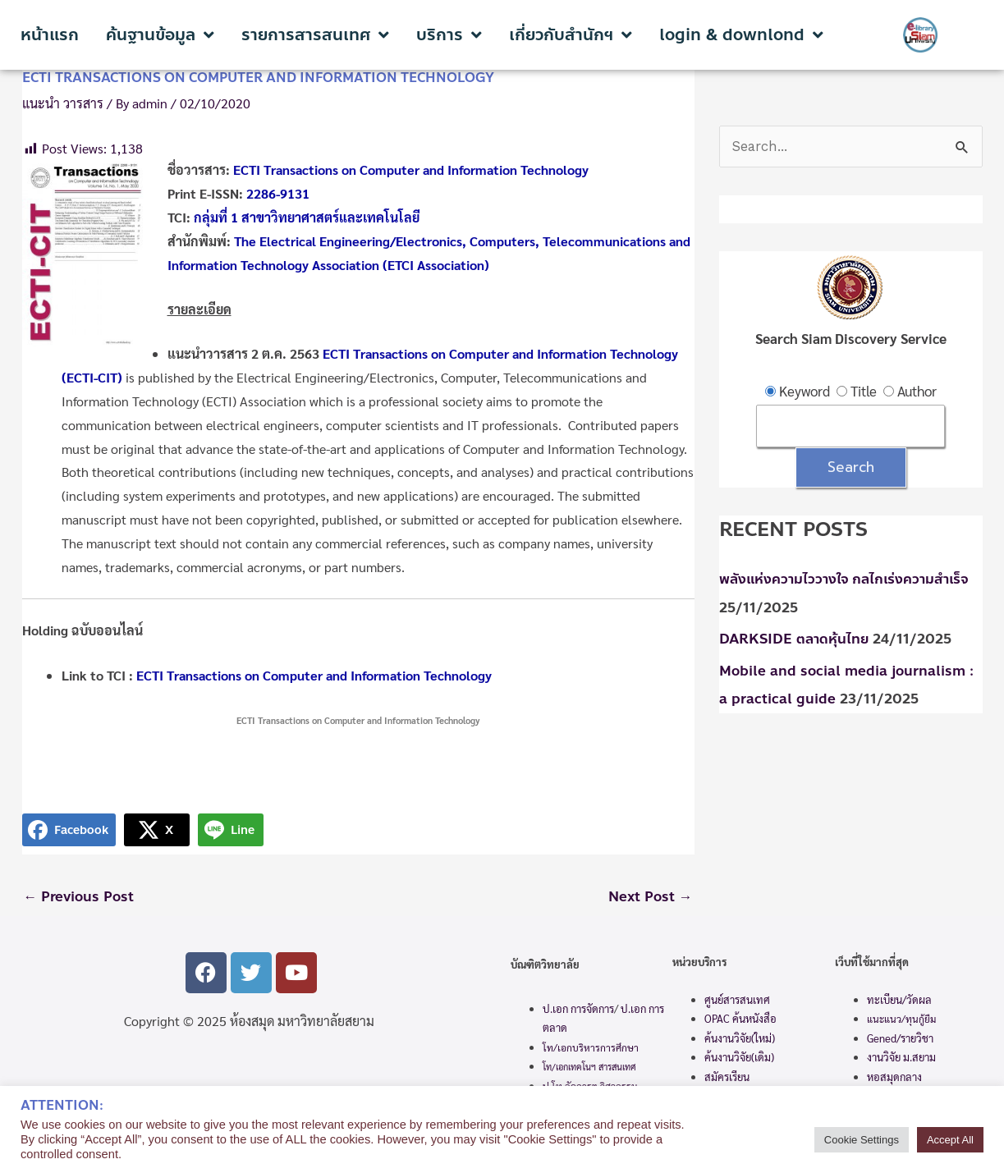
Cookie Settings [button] (861, 1140)
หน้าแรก (50, 35)
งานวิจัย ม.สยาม (901, 1058)
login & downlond (741, 35)
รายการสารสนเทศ (315, 35)
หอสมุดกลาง (894, 1077)
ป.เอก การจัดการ (578, 1008)
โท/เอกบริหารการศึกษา (591, 1047)
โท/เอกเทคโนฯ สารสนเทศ (589, 1067)
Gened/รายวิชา (900, 1039)
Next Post (650, 897)
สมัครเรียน (727, 1077)
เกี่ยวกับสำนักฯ (570, 35)
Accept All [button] (950, 1140)
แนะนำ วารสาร (62, 103)
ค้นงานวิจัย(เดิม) (739, 1058)
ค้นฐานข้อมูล (160, 35)
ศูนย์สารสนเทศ (737, 1000)
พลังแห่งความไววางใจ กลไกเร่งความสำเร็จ (844, 579)
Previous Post (79, 897)
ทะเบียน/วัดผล (899, 1000)
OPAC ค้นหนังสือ (740, 1019)
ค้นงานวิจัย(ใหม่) (739, 1038)
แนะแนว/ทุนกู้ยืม (901, 1019)
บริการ (449, 35)
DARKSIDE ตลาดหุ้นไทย (794, 639)
